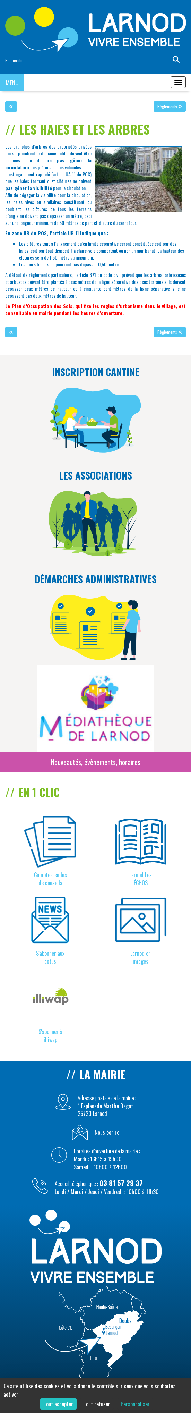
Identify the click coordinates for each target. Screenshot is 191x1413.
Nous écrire (107, 1132)
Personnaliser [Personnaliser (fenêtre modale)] (135, 1404)
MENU (12, 82)
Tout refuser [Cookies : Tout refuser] (97, 1404)
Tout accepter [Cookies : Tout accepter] (58, 1404)
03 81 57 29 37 (121, 1183)
